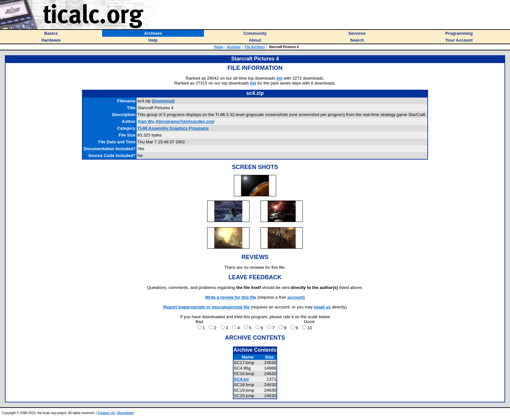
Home (218, 47)
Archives (234, 47)
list (279, 78)
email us (322, 307)
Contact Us (106, 413)
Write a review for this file (230, 297)
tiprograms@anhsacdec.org (185, 121)
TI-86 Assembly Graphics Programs (173, 128)
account (295, 297)
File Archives (255, 47)
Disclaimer (125, 413)
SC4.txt (241, 379)
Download (163, 100)
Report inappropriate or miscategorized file (206, 307)
